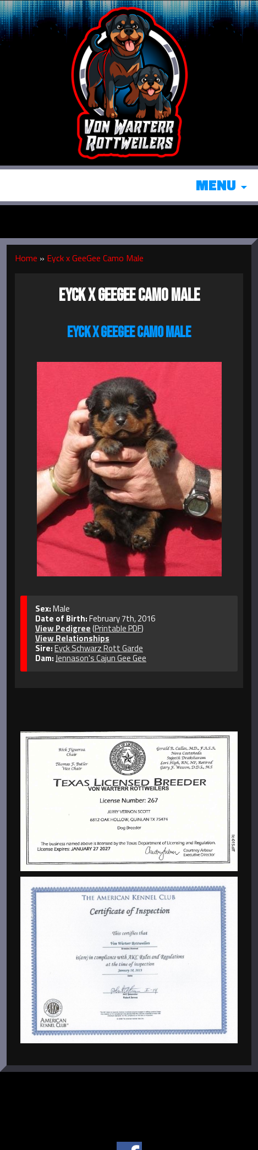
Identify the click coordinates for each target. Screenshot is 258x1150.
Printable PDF (118, 628)
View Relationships (72, 638)
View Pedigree (63, 628)
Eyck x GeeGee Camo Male (95, 258)
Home (26, 258)
